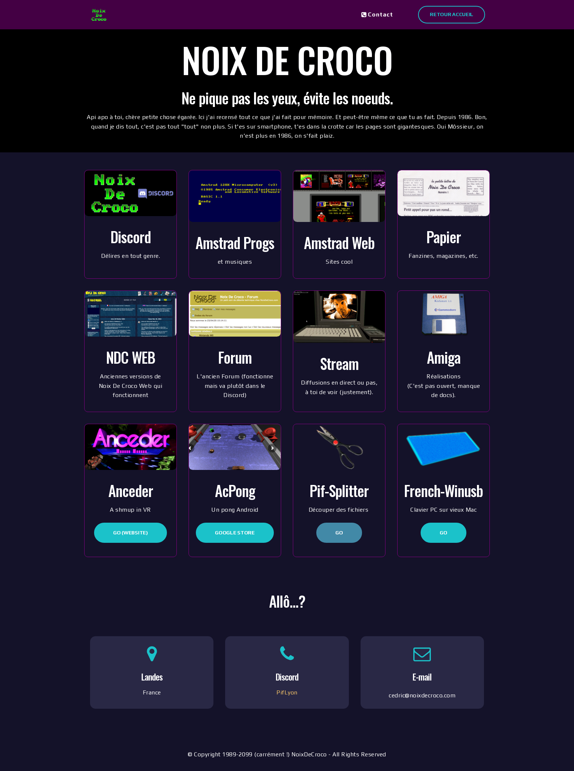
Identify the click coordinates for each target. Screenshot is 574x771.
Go (339, 532)
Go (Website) (130, 532)
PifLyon (287, 692)
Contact (377, 14)
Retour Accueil (451, 14)
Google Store (234, 532)
